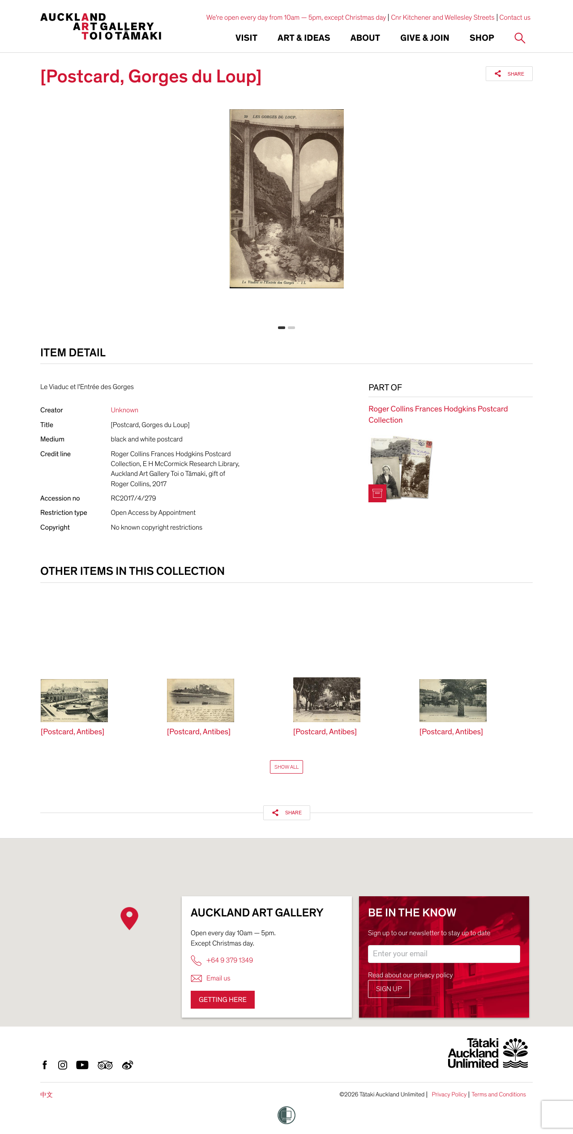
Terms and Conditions (498, 1094)
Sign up (389, 989)
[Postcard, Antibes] (72, 732)
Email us (211, 978)
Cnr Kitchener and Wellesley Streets (442, 17)
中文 (46, 1095)
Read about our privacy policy (410, 975)
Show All (286, 766)
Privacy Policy (449, 1094)
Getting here (223, 1000)
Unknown (125, 410)
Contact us (515, 17)
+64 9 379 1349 (222, 960)
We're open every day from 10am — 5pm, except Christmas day (296, 17)
